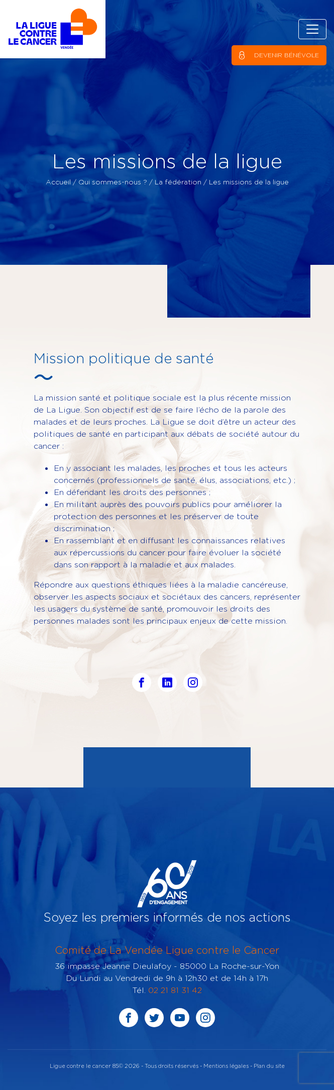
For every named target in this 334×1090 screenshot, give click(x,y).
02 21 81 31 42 (175, 990)
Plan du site (269, 1065)
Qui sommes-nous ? (112, 181)
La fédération (178, 181)
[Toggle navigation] (312, 29)
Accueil (58, 181)
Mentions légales (226, 1065)
